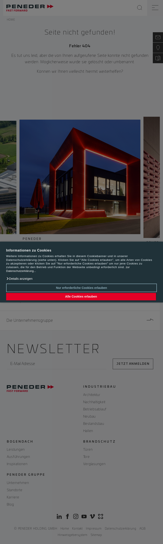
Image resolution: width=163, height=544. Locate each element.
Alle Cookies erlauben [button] (81, 296)
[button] (19, 278)
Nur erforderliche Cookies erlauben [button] (81, 287)
